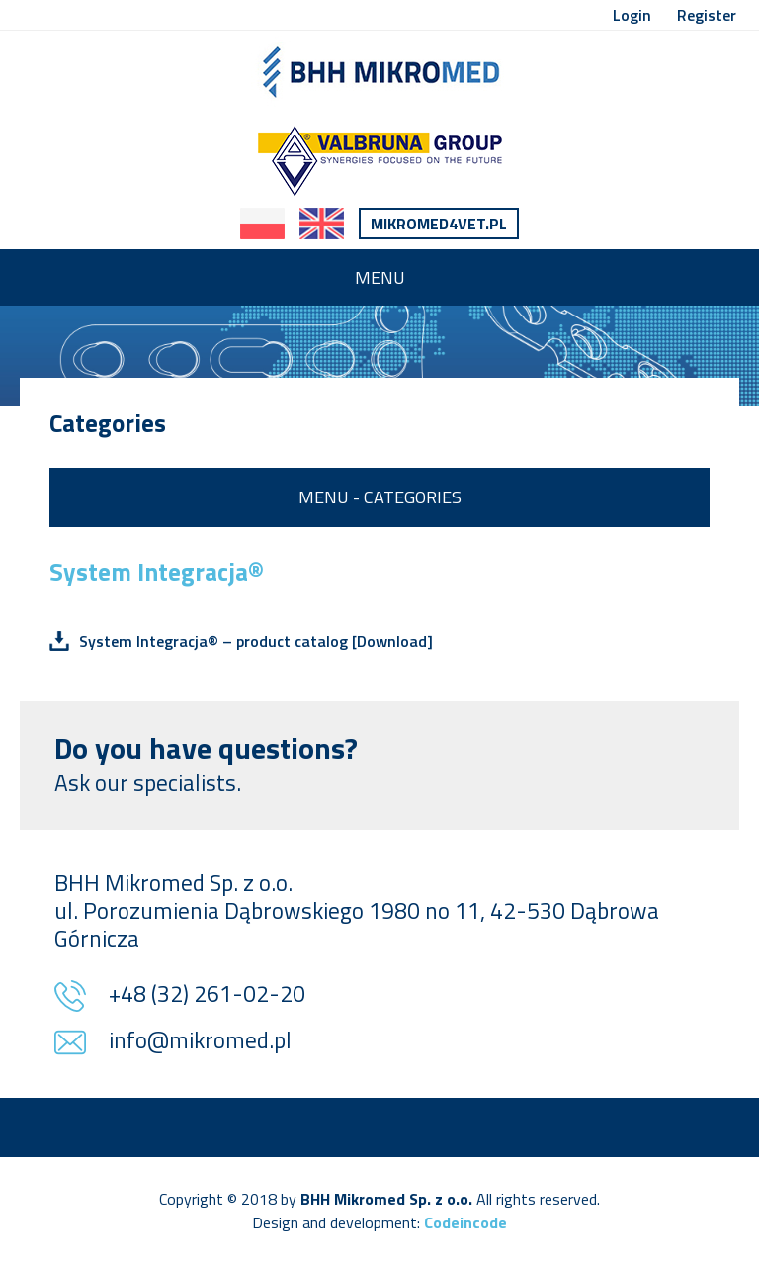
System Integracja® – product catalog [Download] (256, 641)
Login (632, 15)
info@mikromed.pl (200, 1042)
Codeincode (465, 1222)
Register (706, 15)
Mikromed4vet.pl (439, 223)
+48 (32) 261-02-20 (207, 995)
